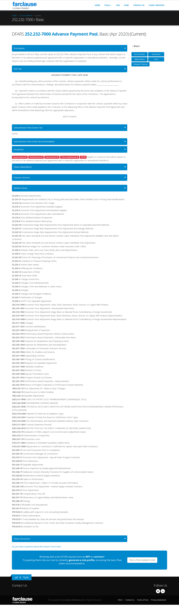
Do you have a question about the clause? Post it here (36, 548)
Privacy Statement (158, 602)
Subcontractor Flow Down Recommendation (36, 142)
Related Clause (21, 190)
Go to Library (139, 54)
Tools (107, 5)
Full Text (18, 69)
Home (97, 5)
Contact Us (138, 5)
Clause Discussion (23, 540)
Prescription (20, 48)
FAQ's (120, 602)
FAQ (118, 5)
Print (156, 59)
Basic (137, 46)
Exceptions (19, 150)
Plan (126, 5)
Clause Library (25, 15)
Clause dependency (24, 168)
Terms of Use (142, 602)
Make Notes (140, 59)
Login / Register (156, 5)
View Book (156, 54)
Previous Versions (23, 179)
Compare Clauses (140, 64)
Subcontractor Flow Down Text (29, 128)
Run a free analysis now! (142, 562)
